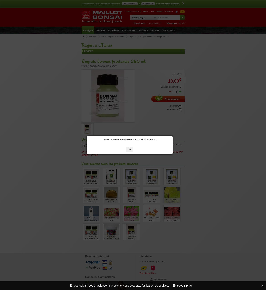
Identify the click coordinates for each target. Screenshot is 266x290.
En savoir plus (182, 285)
